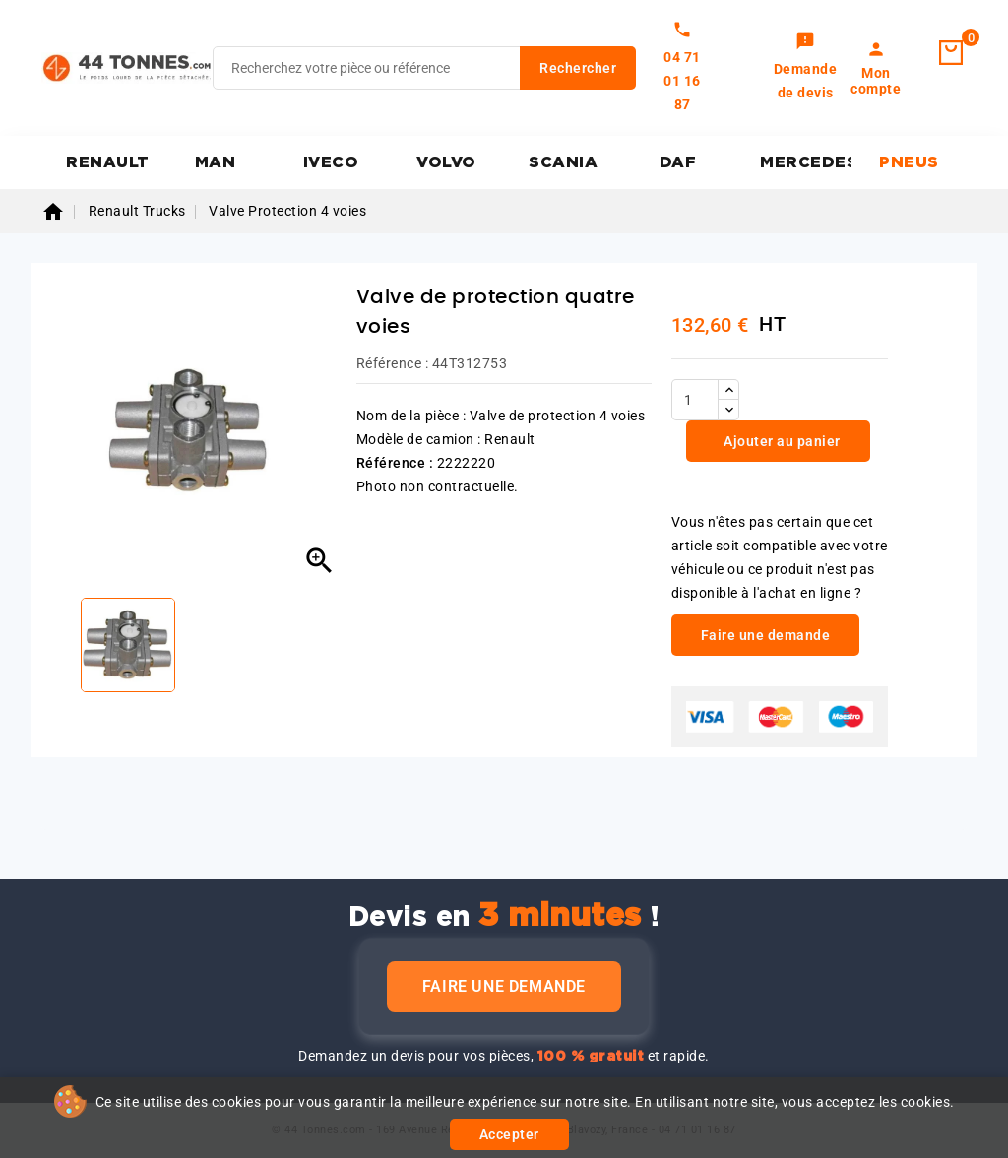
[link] (806, 68)
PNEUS (909, 162)
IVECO (331, 162)
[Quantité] (695, 399)
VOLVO (446, 162)
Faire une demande (504, 986)
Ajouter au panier (781, 441)
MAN (215, 162)
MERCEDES (805, 162)
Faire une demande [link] (766, 635)
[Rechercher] (424, 68)
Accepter (509, 1134)
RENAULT (108, 162)
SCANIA (563, 162)
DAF (678, 162)
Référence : (392, 363)
